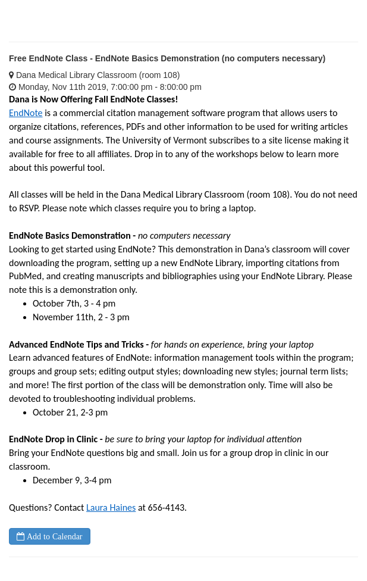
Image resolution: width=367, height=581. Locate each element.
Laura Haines (111, 507)
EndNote (26, 112)
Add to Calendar (53, 536)
